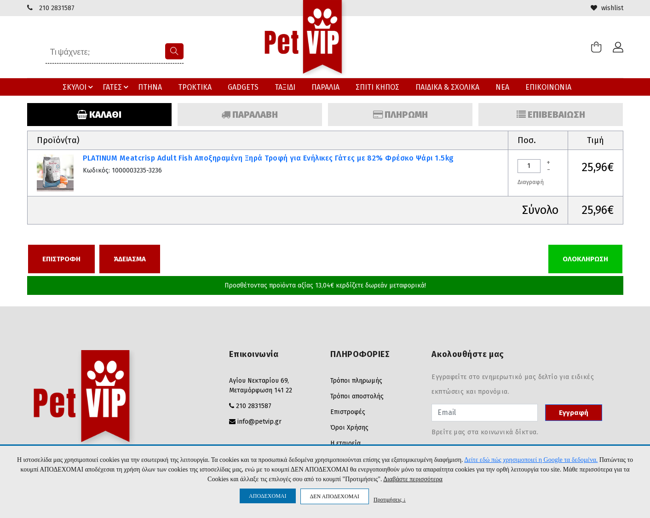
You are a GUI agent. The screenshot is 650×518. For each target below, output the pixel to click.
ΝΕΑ (502, 87)
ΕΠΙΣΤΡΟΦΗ (61, 259)
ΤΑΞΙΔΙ (285, 87)
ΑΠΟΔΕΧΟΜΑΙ (267, 496)
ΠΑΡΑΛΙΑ (325, 87)
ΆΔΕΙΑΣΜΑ (130, 259)
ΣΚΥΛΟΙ (79, 87)
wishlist (607, 8)
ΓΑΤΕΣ (117, 87)
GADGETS (243, 87)
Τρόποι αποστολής (357, 396)
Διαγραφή (531, 181)
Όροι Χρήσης (349, 428)
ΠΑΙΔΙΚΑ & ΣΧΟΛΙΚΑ (447, 87)
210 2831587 (57, 8)
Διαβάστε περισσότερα (413, 479)
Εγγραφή (573, 413)
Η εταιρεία (345, 443)
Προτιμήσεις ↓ (390, 499)
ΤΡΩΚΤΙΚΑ (195, 87)
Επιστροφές (347, 412)
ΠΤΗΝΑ (150, 87)
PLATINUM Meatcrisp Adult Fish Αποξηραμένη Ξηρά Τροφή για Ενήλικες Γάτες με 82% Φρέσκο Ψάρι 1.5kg (268, 158)
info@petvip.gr (259, 422)
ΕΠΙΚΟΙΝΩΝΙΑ (548, 87)
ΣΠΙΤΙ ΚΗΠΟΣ (377, 87)
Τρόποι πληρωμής (356, 381)
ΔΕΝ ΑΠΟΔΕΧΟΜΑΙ (334, 496)
